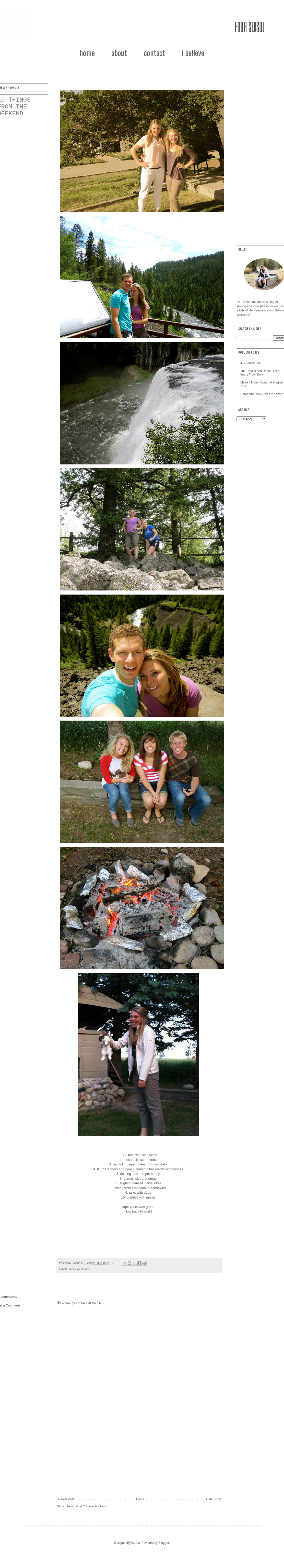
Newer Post (66, 1499)
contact (154, 52)
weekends (83, 1269)
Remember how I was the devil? (262, 394)
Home (140, 1499)
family (72, 1269)
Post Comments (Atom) (92, 1506)
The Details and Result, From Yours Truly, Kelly (260, 372)
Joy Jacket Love (251, 363)
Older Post (213, 1499)
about (119, 52)
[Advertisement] (139, 1455)
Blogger (164, 1543)
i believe (193, 52)
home (87, 52)
